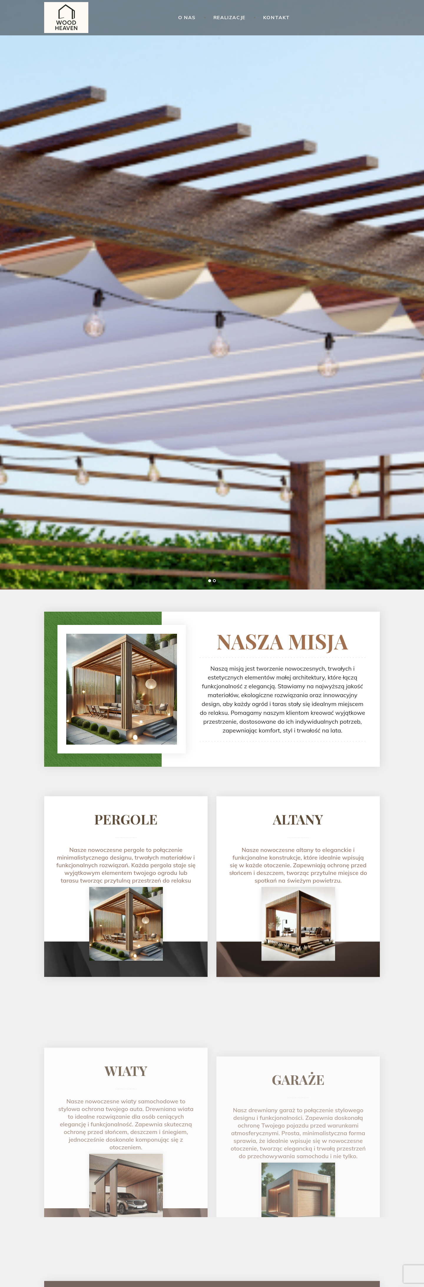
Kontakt (276, 17)
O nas (187, 17)
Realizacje (229, 17)
